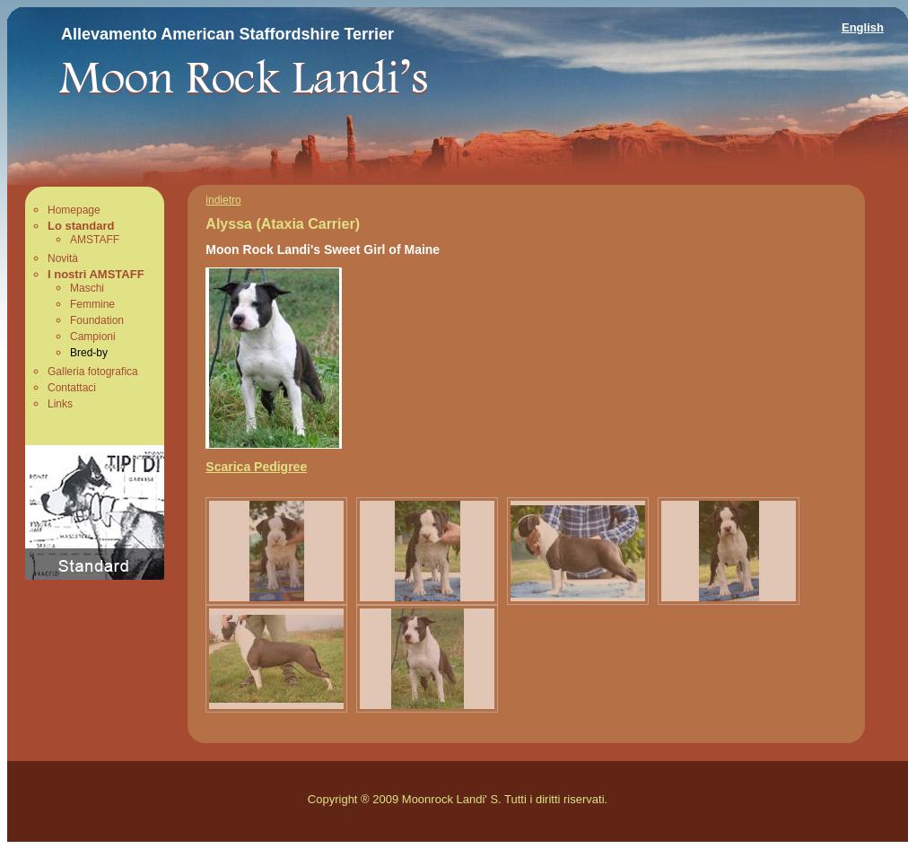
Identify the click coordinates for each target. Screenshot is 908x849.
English (863, 27)
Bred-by (89, 352)
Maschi (87, 288)
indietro (222, 200)
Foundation (97, 320)
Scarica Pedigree (256, 467)
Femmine (92, 304)
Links (60, 404)
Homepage (74, 210)
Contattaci (72, 387)
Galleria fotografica (93, 371)
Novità (63, 258)
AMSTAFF (94, 239)
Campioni (93, 336)
